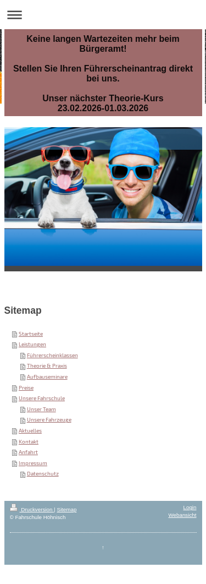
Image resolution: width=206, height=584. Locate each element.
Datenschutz (43, 473)
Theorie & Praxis (47, 365)
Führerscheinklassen (52, 355)
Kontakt (28, 441)
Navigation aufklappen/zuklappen (103, 14)
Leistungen (32, 344)
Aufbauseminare (47, 376)
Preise (26, 387)
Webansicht (182, 515)
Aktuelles (30, 430)
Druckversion (32, 509)
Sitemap (66, 509)
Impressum (33, 463)
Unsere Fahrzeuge (49, 419)
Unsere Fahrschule (42, 398)
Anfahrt (28, 452)
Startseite (31, 333)
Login (190, 507)
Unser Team (41, 409)
